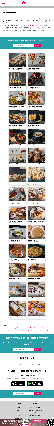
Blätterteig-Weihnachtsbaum (16, 68)
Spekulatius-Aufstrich (14, 183)
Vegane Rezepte (35, 412)
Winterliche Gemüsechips (15, 259)
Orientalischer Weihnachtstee (35, 87)
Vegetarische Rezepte (35, 415)
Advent (16, 330)
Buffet (30, 327)
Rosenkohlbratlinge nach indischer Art (17, 106)
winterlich (7, 330)
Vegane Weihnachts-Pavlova (34, 297)
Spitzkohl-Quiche (32, 259)
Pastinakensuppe (32, 144)
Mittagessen (42, 330)
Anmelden (37, 45)
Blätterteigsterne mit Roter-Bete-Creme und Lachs (36, 106)
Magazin (19, 412)
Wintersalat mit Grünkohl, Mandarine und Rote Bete (15, 144)
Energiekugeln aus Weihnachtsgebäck (32, 202)
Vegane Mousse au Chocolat (34, 163)
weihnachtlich (20, 327)
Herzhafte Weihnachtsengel (15, 87)
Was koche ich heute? (35, 407)
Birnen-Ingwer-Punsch (33, 125)
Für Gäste (38, 327)
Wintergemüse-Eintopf (14, 240)
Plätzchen (5, 32)
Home (18, 407)
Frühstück (32, 330)
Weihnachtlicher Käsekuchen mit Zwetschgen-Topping (16, 202)
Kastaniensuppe (32, 240)
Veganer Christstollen (14, 317)
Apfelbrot (30, 183)
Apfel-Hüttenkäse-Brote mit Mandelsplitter (15, 125)
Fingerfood (14, 28)
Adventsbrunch (17, 6)
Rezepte (19, 410)
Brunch (24, 330)
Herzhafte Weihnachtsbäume (34, 68)
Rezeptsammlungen (7, 6)
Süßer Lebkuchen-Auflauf (34, 317)
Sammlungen (18, 415)
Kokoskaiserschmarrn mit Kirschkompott (15, 298)
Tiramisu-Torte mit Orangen (15, 221)
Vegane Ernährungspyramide (35, 410)
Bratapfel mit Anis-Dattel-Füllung (36, 221)
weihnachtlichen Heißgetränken (33, 25)
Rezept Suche (18, 418)
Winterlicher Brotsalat (14, 278)
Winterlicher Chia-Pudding (34, 278)
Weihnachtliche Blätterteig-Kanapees (15, 164)
